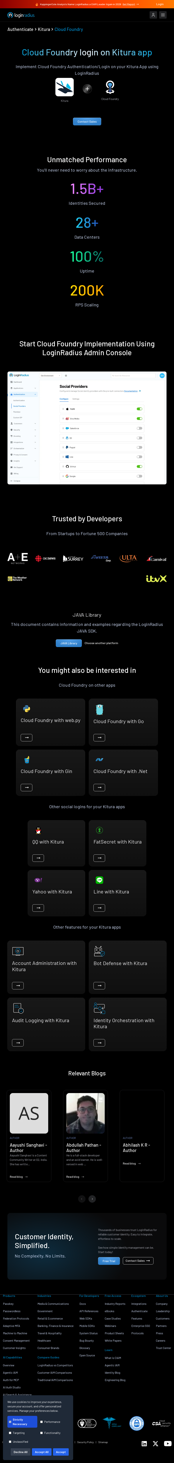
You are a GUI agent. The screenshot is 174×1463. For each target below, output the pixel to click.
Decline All (21, 1452)
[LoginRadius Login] (153, 15)
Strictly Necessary (18, 1422)
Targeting (17, 1432)
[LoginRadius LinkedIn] (144, 1444)
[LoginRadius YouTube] (168, 1444)
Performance (50, 1421)
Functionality (50, 1432)
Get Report (131, 4)
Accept (61, 1452)
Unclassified (18, 1441)
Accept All (42, 1452)
